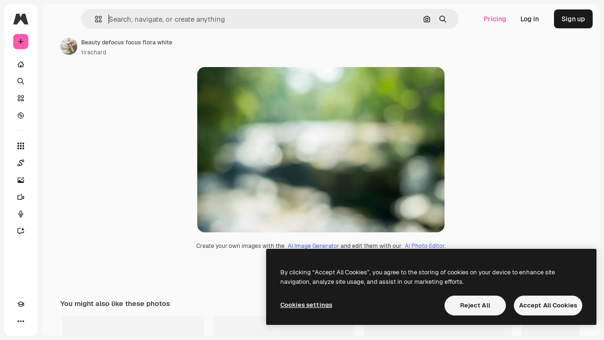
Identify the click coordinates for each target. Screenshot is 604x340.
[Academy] (20, 321)
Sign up (573, 19)
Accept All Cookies (548, 305)
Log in (529, 19)
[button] (146, 19)
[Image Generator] (56, 179)
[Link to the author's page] (140, 46)
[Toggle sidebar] (92, 18)
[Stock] (56, 98)
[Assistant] (56, 230)
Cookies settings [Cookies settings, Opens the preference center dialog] (306, 305)
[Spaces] (56, 162)
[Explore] (56, 115)
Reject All (475, 305)
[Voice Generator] (56, 213)
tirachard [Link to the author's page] (165, 52)
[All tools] (56, 145)
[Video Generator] (56, 196)
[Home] (56, 64)
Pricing (495, 19)
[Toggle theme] (37, 321)
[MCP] (54, 321)
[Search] (56, 81)
